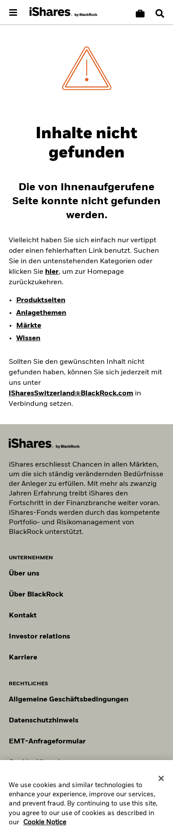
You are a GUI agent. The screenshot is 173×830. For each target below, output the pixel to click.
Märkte (28, 325)
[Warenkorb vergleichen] (140, 13)
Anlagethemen (41, 313)
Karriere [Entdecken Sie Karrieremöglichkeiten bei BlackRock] (23, 657)
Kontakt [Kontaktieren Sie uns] (23, 615)
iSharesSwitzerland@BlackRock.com (71, 393)
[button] (159, 13)
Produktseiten (40, 300)
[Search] (159, 13)
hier (52, 272)
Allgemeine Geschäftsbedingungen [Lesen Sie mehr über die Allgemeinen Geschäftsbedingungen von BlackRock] (68, 699)
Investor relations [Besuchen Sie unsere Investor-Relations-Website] (39, 636)
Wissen (28, 338)
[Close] (161, 781)
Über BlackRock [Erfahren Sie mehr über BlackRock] (36, 594)
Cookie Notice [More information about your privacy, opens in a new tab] (44, 825)
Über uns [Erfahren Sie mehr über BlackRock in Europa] (24, 573)
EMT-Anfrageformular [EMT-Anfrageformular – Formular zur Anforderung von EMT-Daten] (47, 741)
